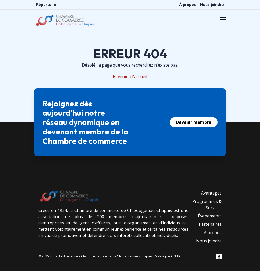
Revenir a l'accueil (130, 76)
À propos (187, 4)
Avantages (211, 193)
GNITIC (176, 256)
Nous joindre (212, 4)
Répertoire (46, 4)
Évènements (210, 216)
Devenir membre (193, 122)
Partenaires (210, 224)
